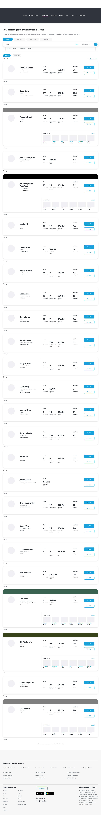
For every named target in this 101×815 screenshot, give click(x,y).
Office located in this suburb (26, 40)
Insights (72, 11)
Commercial (54, 11)
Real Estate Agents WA (68, 759)
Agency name (33, 30)
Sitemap (19, 790)
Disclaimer (9, 810)
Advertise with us (21, 793)
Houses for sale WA (39, 759)
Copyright (14, 810)
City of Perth (82, 11)
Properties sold (94, 50)
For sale (25, 11)
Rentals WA (54, 759)
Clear (77, 35)
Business (61, 11)
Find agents (45, 11)
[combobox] (39, 35)
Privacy (4, 810)
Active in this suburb (13, 40)
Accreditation (46, 30)
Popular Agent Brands (86, 759)
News (19, 784)
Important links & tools (8, 759)
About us (20, 787)
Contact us (20, 781)
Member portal (42, 779)
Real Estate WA (24, 759)
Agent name (19, 30)
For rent (31, 11)
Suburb (7, 30)
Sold (37, 11)
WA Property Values (22, 795)
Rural (67, 11)
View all (92, 124)
